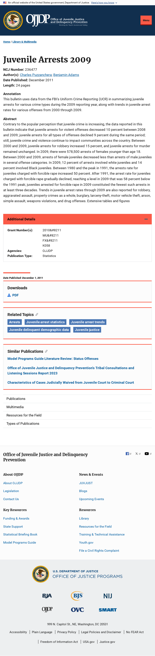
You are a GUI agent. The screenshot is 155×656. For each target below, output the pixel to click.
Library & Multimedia (25, 41)
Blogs (83, 491)
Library (84, 518)
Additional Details (21, 219)
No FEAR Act (135, 632)
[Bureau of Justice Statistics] (77, 599)
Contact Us (11, 499)
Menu (146, 20)
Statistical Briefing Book (20, 534)
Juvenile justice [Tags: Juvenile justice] (87, 330)
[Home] (56, 20)
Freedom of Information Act (59, 642)
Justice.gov (107, 642)
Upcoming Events (91, 499)
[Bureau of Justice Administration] (47, 594)
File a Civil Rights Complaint (99, 550)
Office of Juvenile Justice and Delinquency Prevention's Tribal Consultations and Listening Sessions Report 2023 (70, 370)
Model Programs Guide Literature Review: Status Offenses (52, 359)
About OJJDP (13, 483)
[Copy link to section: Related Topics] (36, 314)
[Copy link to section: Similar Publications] (45, 351)
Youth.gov (86, 542)
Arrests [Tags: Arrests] (14, 322)
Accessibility (18, 632)
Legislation (11, 491)
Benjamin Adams (66, 75)
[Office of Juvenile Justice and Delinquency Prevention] (47, 611)
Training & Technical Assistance (102, 534)
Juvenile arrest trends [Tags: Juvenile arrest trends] (88, 322)
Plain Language (42, 632)
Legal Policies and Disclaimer (101, 632)
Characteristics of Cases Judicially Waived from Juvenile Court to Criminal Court (70, 382)
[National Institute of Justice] (108, 594)
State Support (13, 526)
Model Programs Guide (19, 542)
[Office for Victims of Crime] (77, 610)
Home (6, 41)
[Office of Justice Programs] (13, 20)
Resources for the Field (95, 526)
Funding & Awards (16, 518)
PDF (15, 295)
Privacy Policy (66, 632)
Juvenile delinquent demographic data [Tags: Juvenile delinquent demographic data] (39, 330)
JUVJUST (86, 483)
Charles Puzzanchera (36, 75)
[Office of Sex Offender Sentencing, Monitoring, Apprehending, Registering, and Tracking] (108, 609)
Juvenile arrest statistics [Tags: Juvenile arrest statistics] (45, 322)
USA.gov (88, 642)
